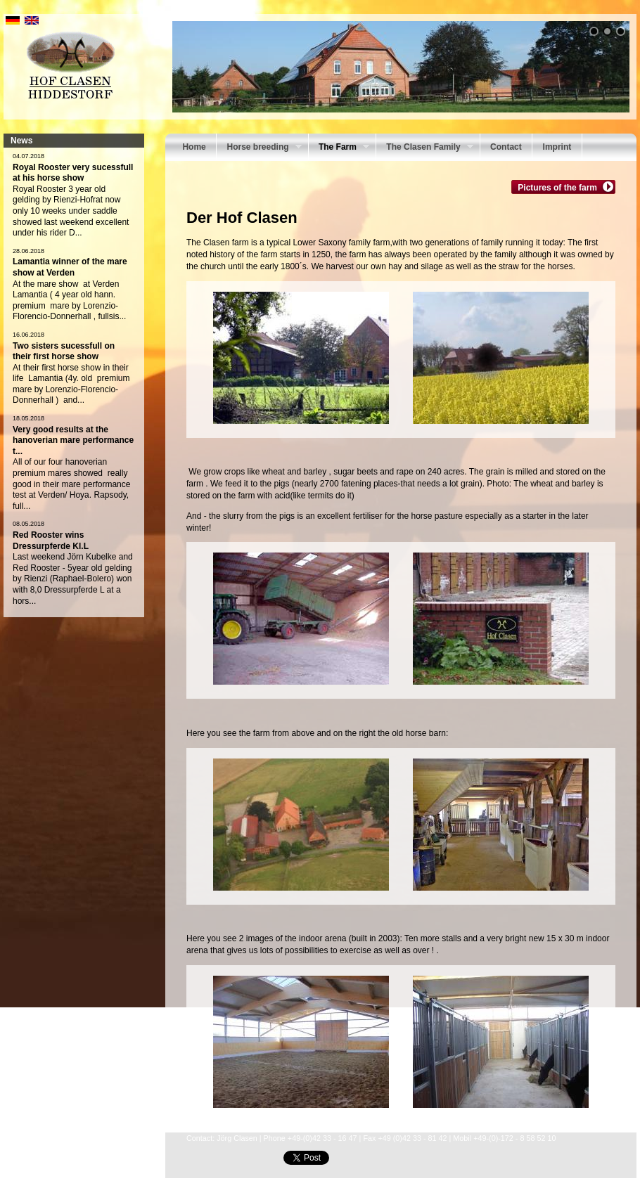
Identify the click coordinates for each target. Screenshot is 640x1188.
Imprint (557, 147)
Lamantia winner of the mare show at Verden (70, 267)
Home (193, 147)
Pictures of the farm (559, 187)
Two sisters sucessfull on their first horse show (64, 351)
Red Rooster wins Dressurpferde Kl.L (51, 540)
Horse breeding (259, 148)
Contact (506, 147)
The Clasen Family (424, 148)
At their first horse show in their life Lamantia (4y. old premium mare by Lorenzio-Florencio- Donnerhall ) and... (71, 384)
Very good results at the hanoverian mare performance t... (73, 440)
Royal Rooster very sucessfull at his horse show (73, 172)
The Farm (339, 148)
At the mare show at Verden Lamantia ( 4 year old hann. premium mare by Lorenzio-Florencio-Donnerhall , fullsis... (69, 300)
